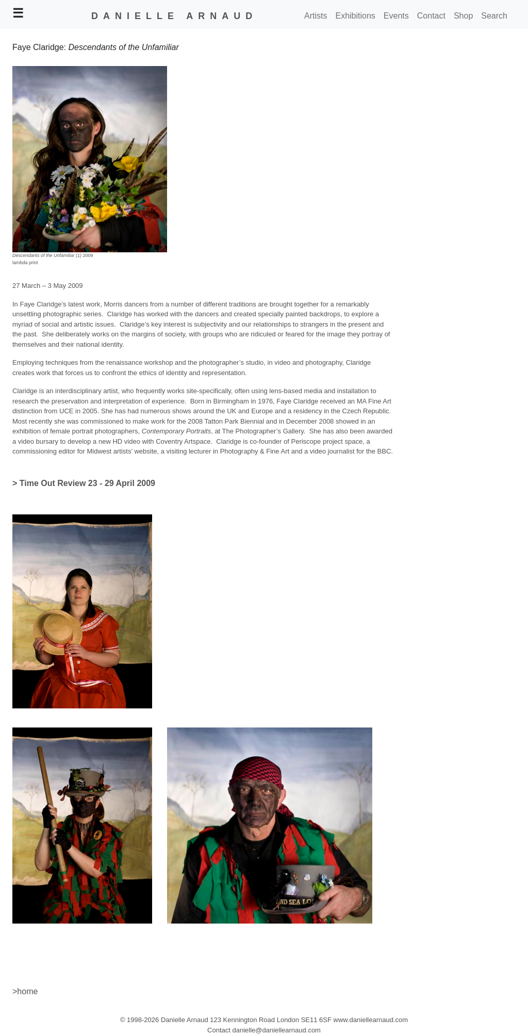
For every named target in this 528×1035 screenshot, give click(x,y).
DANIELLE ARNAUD (174, 16)
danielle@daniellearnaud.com (276, 1030)
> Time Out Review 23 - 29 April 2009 (83, 483)
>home (25, 991)
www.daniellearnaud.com (371, 1020)
